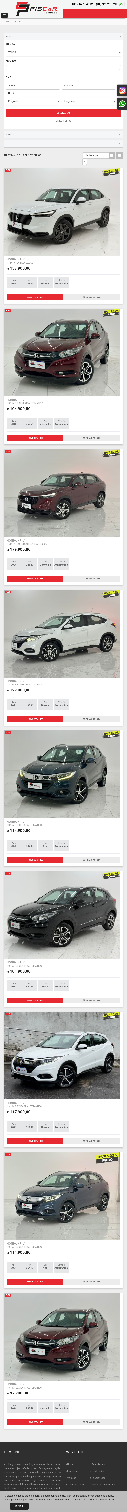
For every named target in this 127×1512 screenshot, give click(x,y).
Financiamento (98, 1458)
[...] (22, 1489)
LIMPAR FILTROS (63, 121)
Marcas (63, 134)
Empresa (71, 1465)
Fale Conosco (97, 1471)
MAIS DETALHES (35, 291)
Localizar (63, 113)
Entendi (19, 1506)
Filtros (63, 36)
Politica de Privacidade (102, 1478)
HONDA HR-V (21, 254)
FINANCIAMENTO (92, 291)
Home (6, 21)
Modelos (63, 143)
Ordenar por (85, 155)
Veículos (71, 1471)
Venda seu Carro (75, 1478)
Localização (97, 1465)
